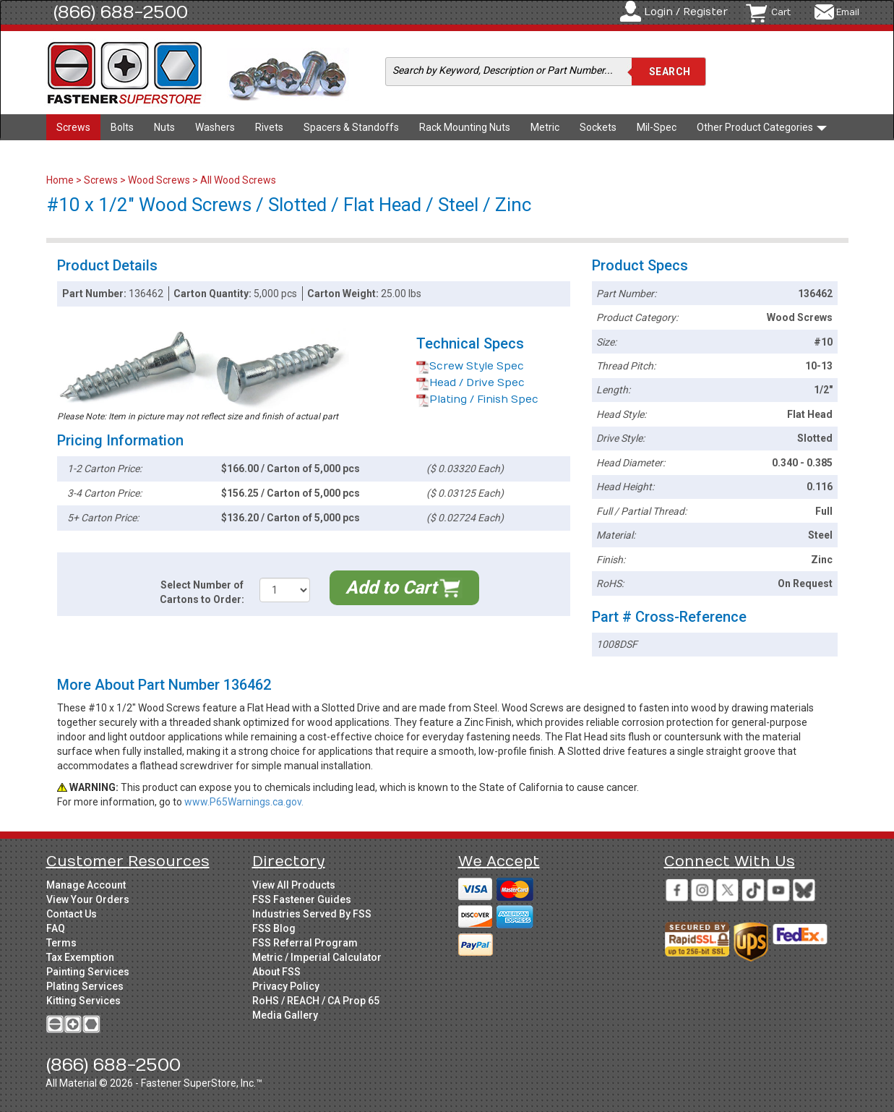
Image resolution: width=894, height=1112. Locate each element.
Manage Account (86, 885)
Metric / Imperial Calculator (317, 957)
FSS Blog (274, 928)
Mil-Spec (656, 127)
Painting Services (87, 972)
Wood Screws (159, 180)
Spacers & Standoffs (351, 127)
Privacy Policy (285, 986)
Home (61, 180)
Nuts (164, 127)
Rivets (269, 127)
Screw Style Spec (470, 366)
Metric (544, 127)
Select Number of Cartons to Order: (202, 592)
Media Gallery (285, 1015)
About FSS (276, 972)
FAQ (55, 928)
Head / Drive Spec (470, 383)
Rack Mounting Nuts (464, 127)
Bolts (122, 127)
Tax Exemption (80, 957)
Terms (61, 943)
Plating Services (85, 986)
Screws (73, 127)
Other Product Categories (762, 127)
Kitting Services (83, 1000)
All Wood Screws (238, 180)
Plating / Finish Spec (477, 399)
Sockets (598, 127)
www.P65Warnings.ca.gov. (244, 802)
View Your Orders (87, 899)
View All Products (293, 885)
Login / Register (686, 12)
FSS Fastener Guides (301, 899)
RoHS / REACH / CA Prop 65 (315, 1000)
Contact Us (71, 914)
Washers (215, 127)
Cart (781, 12)
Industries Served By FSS (311, 914)
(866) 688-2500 (120, 12)
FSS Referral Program (305, 943)
